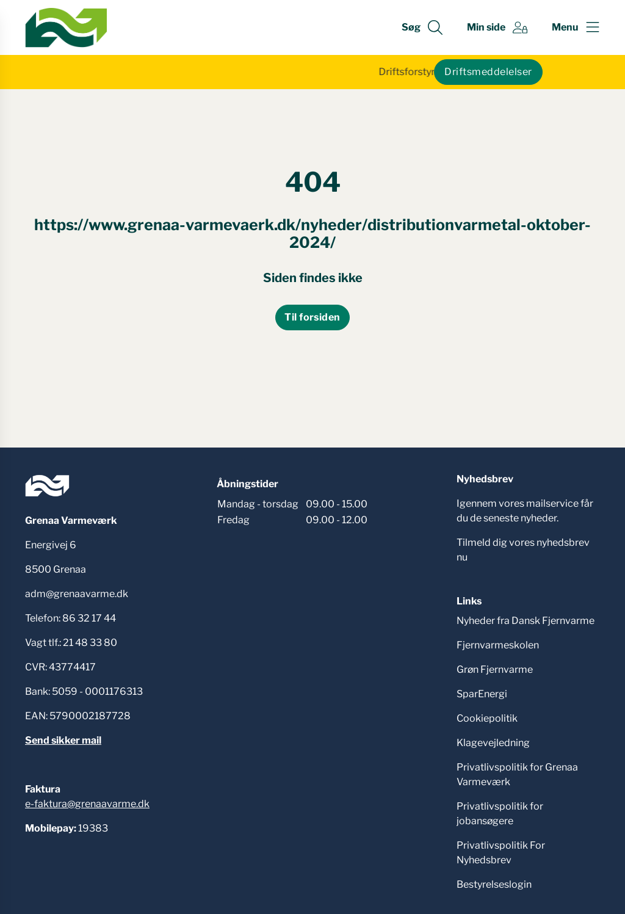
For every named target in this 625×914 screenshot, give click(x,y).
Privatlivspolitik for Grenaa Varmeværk (517, 774)
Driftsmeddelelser (488, 72)
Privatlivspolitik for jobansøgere (500, 813)
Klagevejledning (493, 743)
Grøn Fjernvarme (495, 669)
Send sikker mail (63, 740)
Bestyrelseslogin (494, 884)
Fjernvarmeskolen (498, 645)
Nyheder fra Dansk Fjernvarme (525, 620)
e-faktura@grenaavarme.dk (87, 804)
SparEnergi (482, 694)
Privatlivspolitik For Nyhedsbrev (501, 853)
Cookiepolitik (487, 718)
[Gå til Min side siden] (497, 27)
